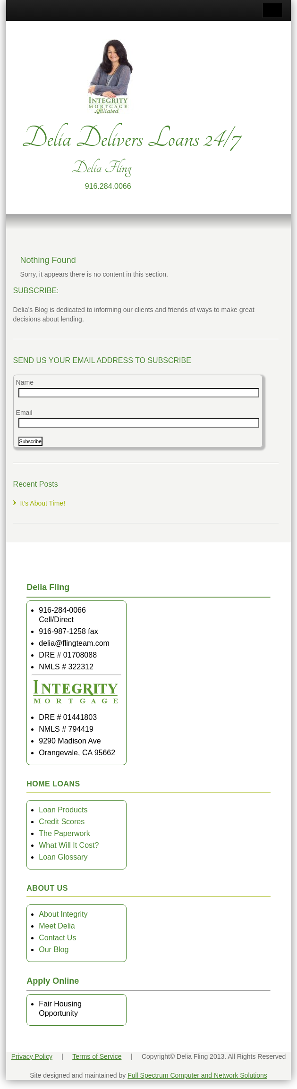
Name (25, 382)
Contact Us (57, 938)
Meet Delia (57, 926)
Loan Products (63, 810)
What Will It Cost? (69, 845)
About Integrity (63, 914)
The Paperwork (64, 833)
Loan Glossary (63, 857)
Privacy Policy (31, 1056)
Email (24, 412)
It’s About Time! (42, 503)
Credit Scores (62, 822)
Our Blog (53, 949)
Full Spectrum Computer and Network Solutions (197, 1075)
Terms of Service (96, 1056)
